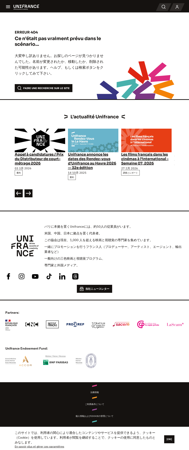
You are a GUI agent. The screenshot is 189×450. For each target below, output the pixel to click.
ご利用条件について (94, 404)
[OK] (169, 439)
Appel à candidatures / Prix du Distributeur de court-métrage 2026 (39, 159)
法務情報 (94, 392)
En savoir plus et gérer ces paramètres (39, 446)
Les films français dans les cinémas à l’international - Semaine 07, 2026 (145, 159)
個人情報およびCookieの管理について (94, 416)
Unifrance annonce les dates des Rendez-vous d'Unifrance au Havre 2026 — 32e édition (92, 161)
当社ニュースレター (94, 289)
